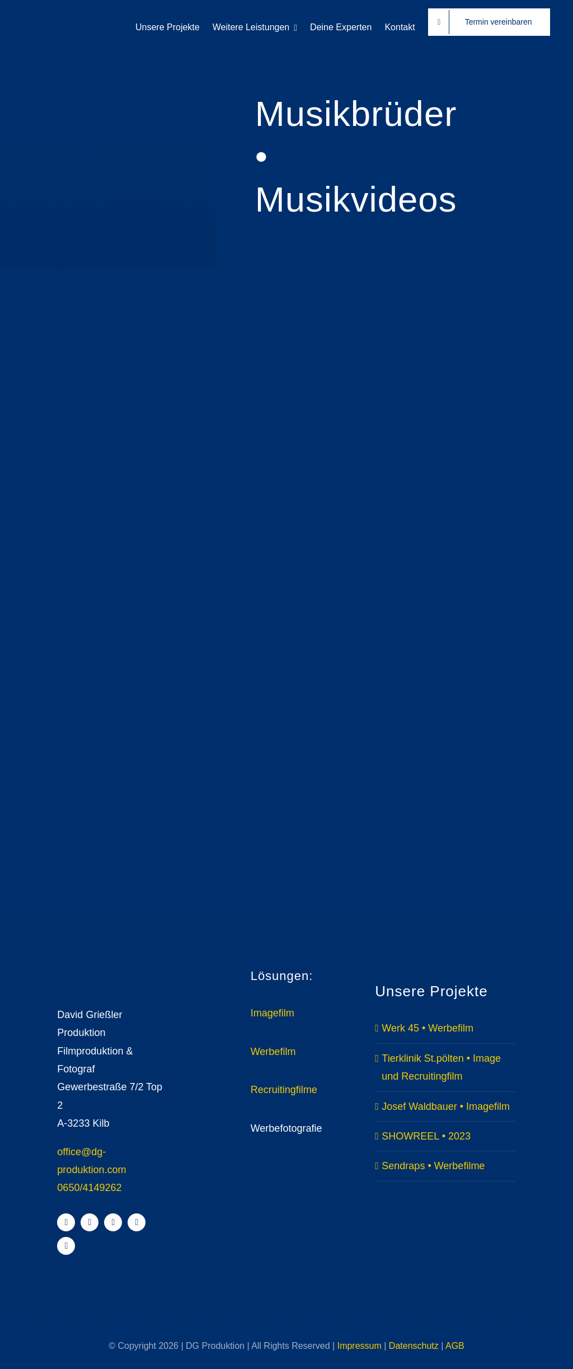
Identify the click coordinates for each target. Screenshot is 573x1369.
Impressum (359, 1346)
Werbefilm (273, 1051)
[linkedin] (136, 1222)
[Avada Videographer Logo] (110, 968)
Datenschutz (414, 1346)
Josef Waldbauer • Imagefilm (446, 1106)
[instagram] (89, 1222)
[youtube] (113, 1222)
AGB (454, 1346)
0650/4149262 (89, 1187)
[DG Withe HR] (62, 15)
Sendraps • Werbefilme (433, 1165)
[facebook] (66, 1222)
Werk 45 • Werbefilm (427, 1028)
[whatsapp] (66, 1246)
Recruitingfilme (284, 1089)
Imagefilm (272, 1013)
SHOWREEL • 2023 (426, 1136)
